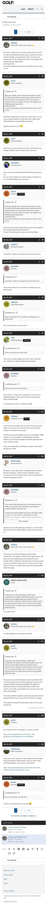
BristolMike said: (10, 313)
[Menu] (5, 9)
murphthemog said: (11, 348)
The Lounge (18, 829)
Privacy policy (8, 875)
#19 (42, 744)
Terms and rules (9, 870)
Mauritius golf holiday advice (17, 837)
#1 (42, 38)
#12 (42, 456)
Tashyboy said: (9, 91)
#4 (42, 158)
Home (6, 883)
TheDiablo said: (10, 500)
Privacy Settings (9, 891)
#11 (42, 412)
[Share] (39, 38)
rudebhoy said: (9, 277)
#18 (42, 715)
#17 (42, 641)
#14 (42, 540)
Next (28, 32)
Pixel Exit (14, 901)
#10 (42, 369)
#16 (42, 619)
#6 (42, 240)
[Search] (42, 9)
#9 (42, 333)
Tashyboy (7, 25)
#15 (42, 575)
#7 (42, 262)
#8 (42, 297)
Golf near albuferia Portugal (17, 827)
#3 (42, 134)
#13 (42, 485)
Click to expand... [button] (23, 521)
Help (5, 879)
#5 (42, 187)
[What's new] (37, 9)
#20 (42, 778)
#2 (42, 76)
